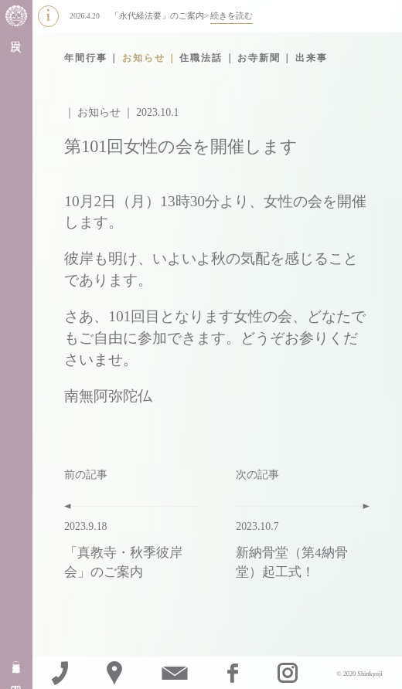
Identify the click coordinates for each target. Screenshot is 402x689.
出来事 (311, 58)
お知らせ (143, 58)
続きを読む (231, 15)
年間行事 (85, 58)
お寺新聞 (259, 58)
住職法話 (201, 58)
